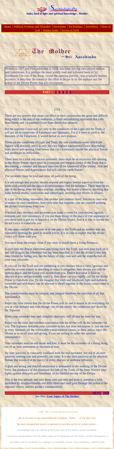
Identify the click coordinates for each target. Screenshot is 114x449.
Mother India (50, 30)
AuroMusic (92, 26)
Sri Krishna (75, 26)
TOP (106, 393)
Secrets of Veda (70, 30)
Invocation (60, 26)
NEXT (97, 393)
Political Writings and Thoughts (32, 26)
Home (7, 26)
